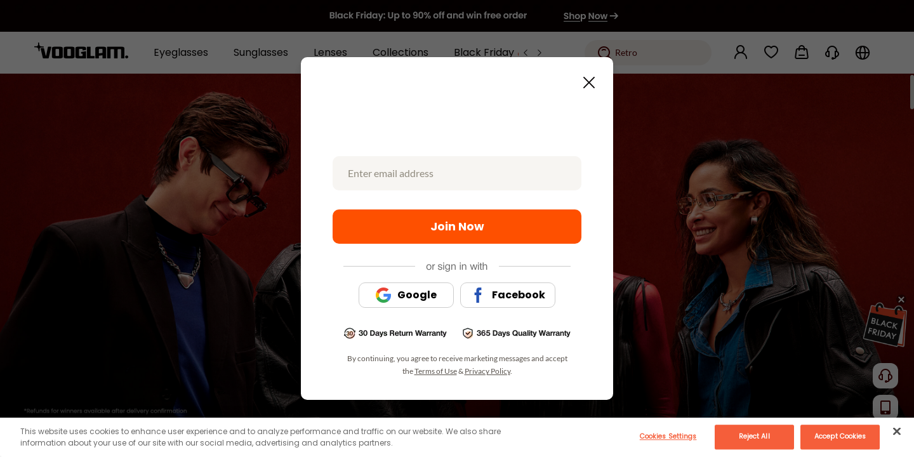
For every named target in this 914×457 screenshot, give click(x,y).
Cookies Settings (668, 436)
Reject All (754, 436)
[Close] (897, 431)
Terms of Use (435, 371)
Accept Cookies (840, 436)
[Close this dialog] (585, 78)
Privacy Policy (487, 371)
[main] (457, 437)
